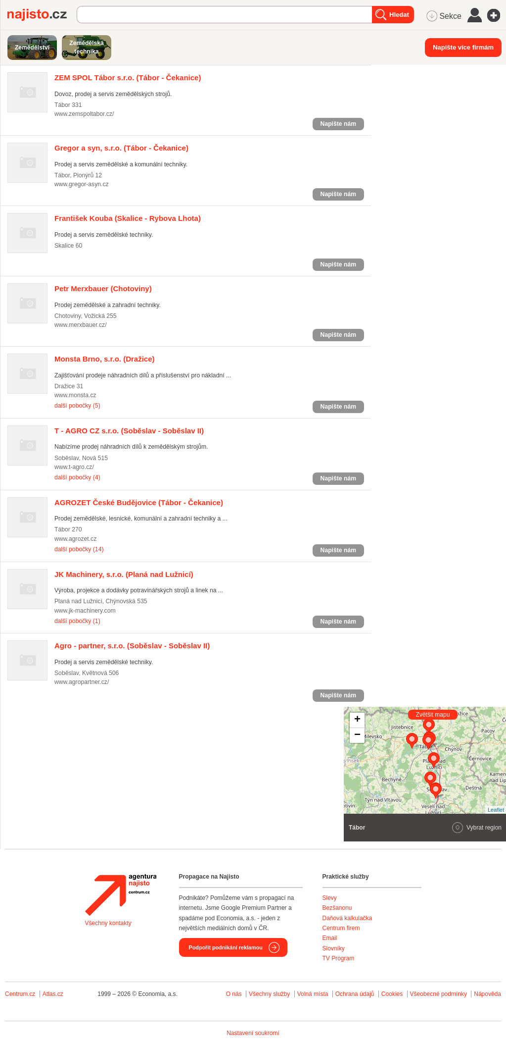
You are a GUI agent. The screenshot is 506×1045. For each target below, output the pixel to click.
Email (329, 938)
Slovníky (333, 948)
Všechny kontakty (108, 923)
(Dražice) (104, 359)
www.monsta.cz (75, 395)
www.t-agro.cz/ (74, 467)
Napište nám (338, 123)
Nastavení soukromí (253, 1033)
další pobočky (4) (77, 477)
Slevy (329, 897)
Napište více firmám (463, 47)
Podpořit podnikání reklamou (226, 947)
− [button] (357, 735)
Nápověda (487, 994)
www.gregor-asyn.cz (81, 184)
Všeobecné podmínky (438, 994)
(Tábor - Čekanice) (127, 77)
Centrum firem (341, 928)
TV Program (338, 958)
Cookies (392, 994)
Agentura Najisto (120, 895)
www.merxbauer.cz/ (80, 324)
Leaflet (496, 810)
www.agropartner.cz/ (81, 682)
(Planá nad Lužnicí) (123, 574)
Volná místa (312, 994)
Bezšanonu (337, 907)
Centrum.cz (20, 994)
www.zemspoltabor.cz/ (84, 113)
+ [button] (357, 720)
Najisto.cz (42, 14)
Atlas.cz (53, 994)
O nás (234, 994)
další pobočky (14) (78, 549)
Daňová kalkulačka (347, 918)
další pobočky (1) (77, 621)
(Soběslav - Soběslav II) (129, 430)
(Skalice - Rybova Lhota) (127, 218)
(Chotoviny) (103, 288)
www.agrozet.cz (75, 538)
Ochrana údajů (354, 994)
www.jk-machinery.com (85, 610)
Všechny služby (270, 994)
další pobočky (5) (77, 405)
